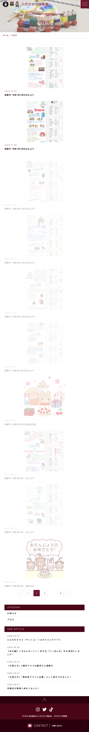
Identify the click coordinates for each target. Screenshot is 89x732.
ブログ (10, 619)
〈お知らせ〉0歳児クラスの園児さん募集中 (44, 664)
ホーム (6, 35)
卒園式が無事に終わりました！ (44, 687)
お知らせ (12, 613)
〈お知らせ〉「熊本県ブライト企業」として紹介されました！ (44, 675)
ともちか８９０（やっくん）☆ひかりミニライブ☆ (44, 638)
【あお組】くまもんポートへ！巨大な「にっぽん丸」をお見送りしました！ (44, 651)
